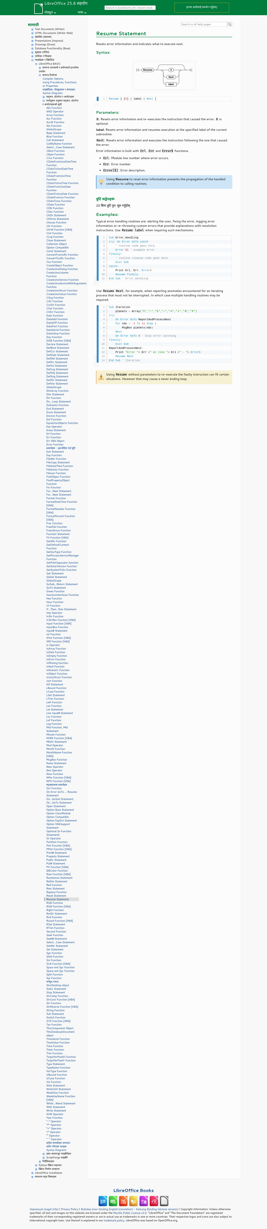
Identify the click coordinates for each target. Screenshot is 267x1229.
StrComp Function (57, 996)
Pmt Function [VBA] (58, 845)
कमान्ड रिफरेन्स (49, 75)
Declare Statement (57, 344)
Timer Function (55, 1049)
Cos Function (54, 262)
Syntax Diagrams (53, 93)
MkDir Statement (56, 742)
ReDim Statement (56, 881)
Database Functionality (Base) (52, 48)
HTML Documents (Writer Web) (54, 33)
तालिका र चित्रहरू (43, 56)
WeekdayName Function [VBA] (60, 1098)
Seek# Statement (56, 938)
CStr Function (54, 301)
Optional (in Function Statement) (58, 833)
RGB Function (54, 903)
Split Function (54, 974)
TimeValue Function (58, 1042)
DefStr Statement (56, 380)
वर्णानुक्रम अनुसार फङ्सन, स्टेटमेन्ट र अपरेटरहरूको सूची (60, 102)
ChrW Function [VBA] (59, 229)
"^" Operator (54, 1139)
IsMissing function (57, 663)
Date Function (54, 315)
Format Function (56, 498)
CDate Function (55, 204)
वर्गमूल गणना (52, 981)
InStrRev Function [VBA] (61, 620)
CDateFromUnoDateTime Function (61, 163)
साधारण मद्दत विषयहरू (45, 1176)
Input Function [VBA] (59, 623)
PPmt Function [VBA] (59, 849)
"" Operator (53, 1135)
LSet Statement (55, 695)
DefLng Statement (57, 369)
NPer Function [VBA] (58, 777)
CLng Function (55, 237)
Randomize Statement (59, 878)
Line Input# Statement (59, 713)
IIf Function (53, 605)
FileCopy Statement (58, 462)
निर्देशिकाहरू (48, 1161)
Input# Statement (56, 630)
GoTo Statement (56, 588)
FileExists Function (57, 469)
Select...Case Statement (60, 147)
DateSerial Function (58, 330)
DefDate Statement (57, 355)
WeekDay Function (57, 1092)
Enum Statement (56, 412)
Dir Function (53, 398)
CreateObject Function (59, 265)
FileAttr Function (56, 459)
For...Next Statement (58, 491)
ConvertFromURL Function (62, 254)
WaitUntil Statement (58, 1089)
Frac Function (54, 523)
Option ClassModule (58, 813)
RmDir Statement (56, 913)
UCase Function (55, 1078)
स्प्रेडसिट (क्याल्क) (43, 37)
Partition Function (57, 842)
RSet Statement (55, 924)
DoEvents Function (57, 405)
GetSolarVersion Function (61, 566)
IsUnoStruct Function (59, 677)
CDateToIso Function (59, 201)
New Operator (54, 767)
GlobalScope (53, 129)
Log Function (54, 724)
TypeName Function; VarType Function (58, 1069)
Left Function (54, 702)
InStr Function (54, 616)
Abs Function (54, 108)
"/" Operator (53, 1132)
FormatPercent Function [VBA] (60, 517)
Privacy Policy (69, 1209)
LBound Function (56, 688)
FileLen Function (56, 473)
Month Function (55, 749)
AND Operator (55, 111)
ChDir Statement (56, 215)
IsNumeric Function (57, 670)
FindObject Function (58, 477)
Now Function (54, 774)
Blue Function (54, 136)
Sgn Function (54, 953)
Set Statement (54, 949)
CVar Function (54, 308)
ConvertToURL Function (60, 258)
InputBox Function (57, 627)
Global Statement (56, 577)
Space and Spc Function (60, 967)
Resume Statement (57, 899)
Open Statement (56, 806)
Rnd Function (54, 917)
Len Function (54, 706)
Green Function (55, 591)
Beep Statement (55, 133)
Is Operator (53, 645)
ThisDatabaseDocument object (60, 1033)
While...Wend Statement (60, 1103)
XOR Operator (54, 1114)
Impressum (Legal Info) (44, 1209)
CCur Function (55, 158)
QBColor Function (57, 870)
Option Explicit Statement (61, 820)
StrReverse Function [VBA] (62, 1007)
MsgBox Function (56, 759)
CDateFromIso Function (60, 197)
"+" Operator (53, 1128)
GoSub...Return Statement (62, 584)
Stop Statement (55, 992)
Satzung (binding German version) (157, 1209)
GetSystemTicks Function (61, 570)
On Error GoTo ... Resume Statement (61, 793)
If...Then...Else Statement (61, 609)
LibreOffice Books (133, 1190)
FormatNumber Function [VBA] (60, 510)
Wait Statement (55, 1085)
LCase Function (55, 691)
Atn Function (53, 126)
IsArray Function (56, 648)
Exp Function (54, 455)
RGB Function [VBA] (58, 906)
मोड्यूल (48, 12)
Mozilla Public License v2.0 (130, 1213)
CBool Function (55, 151)
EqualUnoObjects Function (62, 423)
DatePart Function (57, 326)
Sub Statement (55, 1014)
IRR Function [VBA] (58, 641)
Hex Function (54, 598)
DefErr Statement (56, 362)
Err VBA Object (55, 441)
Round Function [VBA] (59, 921)
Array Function (55, 115)
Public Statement (56, 860)
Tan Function (54, 1024)
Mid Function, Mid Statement (57, 729)
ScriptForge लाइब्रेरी (57, 1157)
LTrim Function (55, 699)
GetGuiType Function (59, 552)
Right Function (55, 910)
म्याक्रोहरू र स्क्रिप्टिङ (44, 60)
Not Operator (54, 770)
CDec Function (55, 212)
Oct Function (54, 788)
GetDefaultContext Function (57, 546)
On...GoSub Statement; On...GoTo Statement (60, 800)
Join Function (54, 681)
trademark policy (114, 1220)
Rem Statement (55, 888)
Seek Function (54, 935)
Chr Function (54, 226)
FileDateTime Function (59, 466)
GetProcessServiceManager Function (62, 557)
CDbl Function (54, 208)
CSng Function (55, 297)
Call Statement (55, 140)
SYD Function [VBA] (58, 1021)
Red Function (54, 885)
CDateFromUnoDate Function (58, 188)
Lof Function (53, 720)
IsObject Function (56, 673)
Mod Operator (54, 745)
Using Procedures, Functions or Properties (59, 84)
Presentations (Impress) (49, 40)
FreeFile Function (56, 527)
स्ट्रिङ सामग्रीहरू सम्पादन (58, 1143)
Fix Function (53, 487)
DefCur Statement (57, 351)
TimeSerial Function (58, 1039)
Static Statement (56, 989)
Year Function (54, 1118)
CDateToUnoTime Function (62, 183)
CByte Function (55, 154)
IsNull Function (55, 666)
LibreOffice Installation (48, 1173)
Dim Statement (55, 394)
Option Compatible (57, 247)
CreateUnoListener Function (57, 274)
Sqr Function (53, 978)
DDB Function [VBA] (58, 340)
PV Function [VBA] (57, 867)
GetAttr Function (56, 541)
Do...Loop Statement (58, 401)
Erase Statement (56, 430)
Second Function (56, 931)
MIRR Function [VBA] (59, 738)
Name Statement (56, 763)
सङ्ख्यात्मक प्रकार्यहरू (56, 784)
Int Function (53, 634)
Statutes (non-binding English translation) (107, 1209)
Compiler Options (53, 78)
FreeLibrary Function (58, 530)
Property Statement (58, 856)
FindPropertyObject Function (58, 482)
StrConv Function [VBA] (60, 999)
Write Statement (56, 1110)
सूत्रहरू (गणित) (42, 52)
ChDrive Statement (57, 219)
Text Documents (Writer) (50, 29)
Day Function (54, 337)
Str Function (53, 1003)
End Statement (55, 408)
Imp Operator (54, 613)
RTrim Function (55, 928)
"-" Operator (53, 1121)
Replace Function (56, 892)
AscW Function (55, 122)
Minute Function (56, 734)
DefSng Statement (57, 376)
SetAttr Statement (57, 946)
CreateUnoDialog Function (62, 269)
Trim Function (54, 1053)
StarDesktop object (57, 985)
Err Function (53, 437)
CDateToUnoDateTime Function (59, 170)
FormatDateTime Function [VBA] (61, 503)
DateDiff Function (57, 323)
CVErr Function (55, 312)
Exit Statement (55, 451)
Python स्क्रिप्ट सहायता (50, 1165)
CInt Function (54, 233)
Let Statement (54, 709)
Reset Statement (56, 895)
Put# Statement (55, 863)
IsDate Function (55, 652)
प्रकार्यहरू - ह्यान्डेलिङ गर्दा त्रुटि (60, 448)
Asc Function (54, 118)
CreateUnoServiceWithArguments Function (62, 285)
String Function (55, 1010)
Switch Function (56, 1017)
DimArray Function (57, 391)
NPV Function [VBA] (58, 781)
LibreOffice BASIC (50, 63)
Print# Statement (56, 853)
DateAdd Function (57, 319)
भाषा (80, 12)
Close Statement (56, 240)
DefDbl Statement (57, 358)
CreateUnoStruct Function (61, 290)
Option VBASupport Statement (58, 825)
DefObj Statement (57, 373)
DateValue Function (58, 333)
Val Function (53, 1082)
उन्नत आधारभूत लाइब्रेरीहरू (58, 1153)
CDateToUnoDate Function (62, 194)
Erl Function (53, 434)
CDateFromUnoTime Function (58, 177)
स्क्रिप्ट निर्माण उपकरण (49, 1169)
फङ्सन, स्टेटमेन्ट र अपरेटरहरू (60, 96)
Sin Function (53, 960)
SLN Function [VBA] (58, 964)
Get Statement (55, 573)
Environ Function (56, 416)
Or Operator (53, 838)
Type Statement (55, 1064)
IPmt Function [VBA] (58, 638)
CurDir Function (55, 305)
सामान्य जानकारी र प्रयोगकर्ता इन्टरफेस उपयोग (58, 69)
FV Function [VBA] (57, 537)
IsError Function (56, 659)
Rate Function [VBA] (58, 874)
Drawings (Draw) (45, 44)
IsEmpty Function (56, 656)
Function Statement (58, 534)
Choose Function (56, 222)
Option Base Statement (60, 810)
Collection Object (56, 244)
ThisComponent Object (60, 1028)
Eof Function (53, 419)
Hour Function (54, 602)
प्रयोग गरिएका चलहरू (56, 1146)
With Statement (55, 1107)
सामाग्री (33, 24)
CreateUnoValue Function (61, 294)
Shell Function (54, 956)
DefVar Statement (57, 383)
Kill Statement (54, 684)
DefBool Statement (57, 348)
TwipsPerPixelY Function (61, 1060)
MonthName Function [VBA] (59, 754)
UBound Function (56, 1075)
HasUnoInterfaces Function (62, 595)
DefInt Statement (56, 365)
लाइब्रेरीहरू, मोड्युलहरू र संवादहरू (59, 89)
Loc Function (53, 716)
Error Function (55, 444)
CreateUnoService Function (62, 280)
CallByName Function (59, 143)
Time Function (54, 1046)
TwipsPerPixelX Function (61, 1057)
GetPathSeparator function (62, 562)
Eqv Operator (54, 426)
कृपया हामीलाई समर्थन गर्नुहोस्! (201, 7)
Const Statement (56, 251)
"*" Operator (53, 1125)
